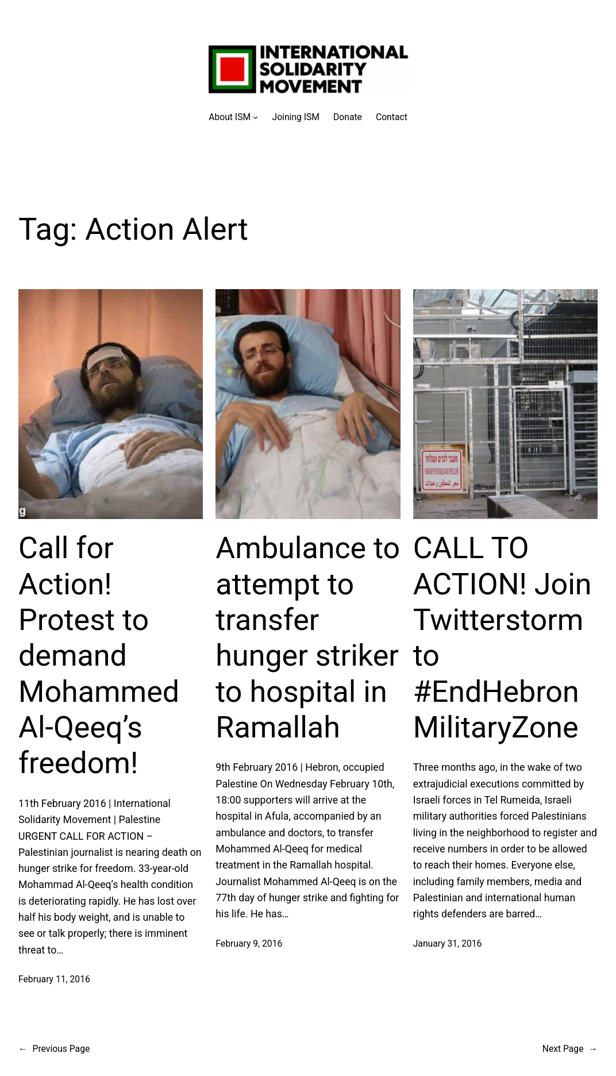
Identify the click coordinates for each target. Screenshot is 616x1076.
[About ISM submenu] (233, 117)
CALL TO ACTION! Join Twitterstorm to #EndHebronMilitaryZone (502, 638)
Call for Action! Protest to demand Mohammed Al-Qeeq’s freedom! (98, 656)
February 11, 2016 (54, 979)
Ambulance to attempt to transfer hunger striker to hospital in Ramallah (307, 638)
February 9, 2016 (248, 943)
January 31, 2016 (447, 943)
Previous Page (54, 1049)
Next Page (570, 1049)
